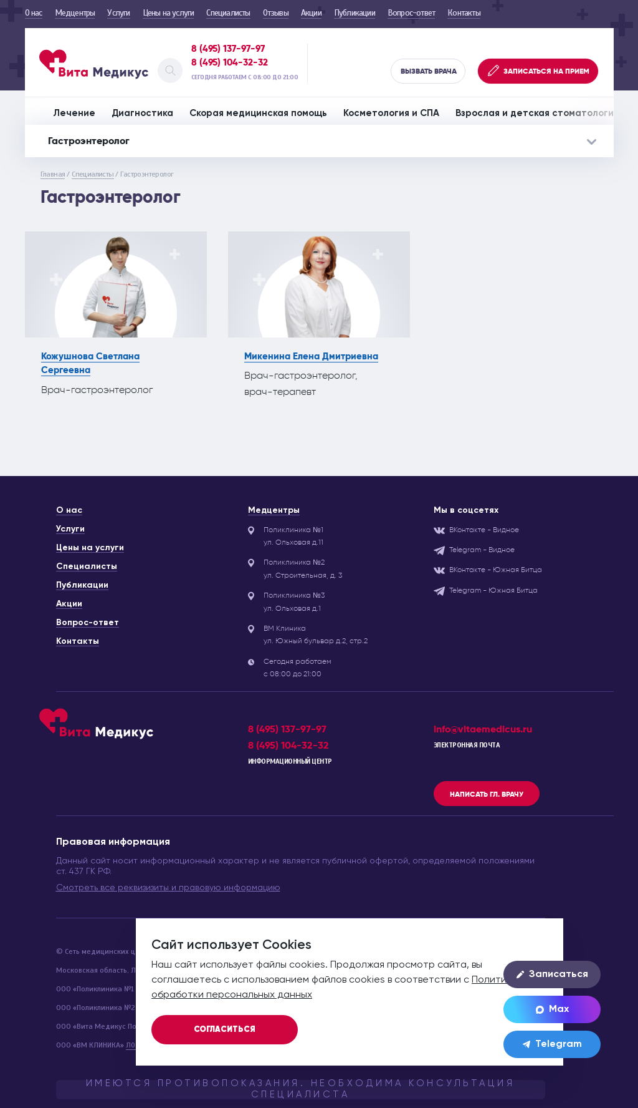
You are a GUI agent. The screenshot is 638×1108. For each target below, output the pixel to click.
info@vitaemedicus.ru (483, 729)
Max (552, 1009)
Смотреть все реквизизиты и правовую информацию (168, 887)
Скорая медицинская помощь (258, 113)
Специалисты (228, 12)
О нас (33, 12)
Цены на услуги (168, 12)
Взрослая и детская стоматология (537, 113)
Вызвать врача (429, 71)
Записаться (552, 974)
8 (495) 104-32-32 (229, 62)
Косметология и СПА (391, 113)
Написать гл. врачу (486, 794)
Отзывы (275, 12)
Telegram (552, 1044)
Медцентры (75, 12)
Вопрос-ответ (411, 12)
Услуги (118, 12)
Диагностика (142, 113)
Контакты (463, 12)
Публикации (354, 12)
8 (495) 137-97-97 (228, 49)
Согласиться (224, 1030)
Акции (311, 12)
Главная (52, 174)
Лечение (74, 113)
